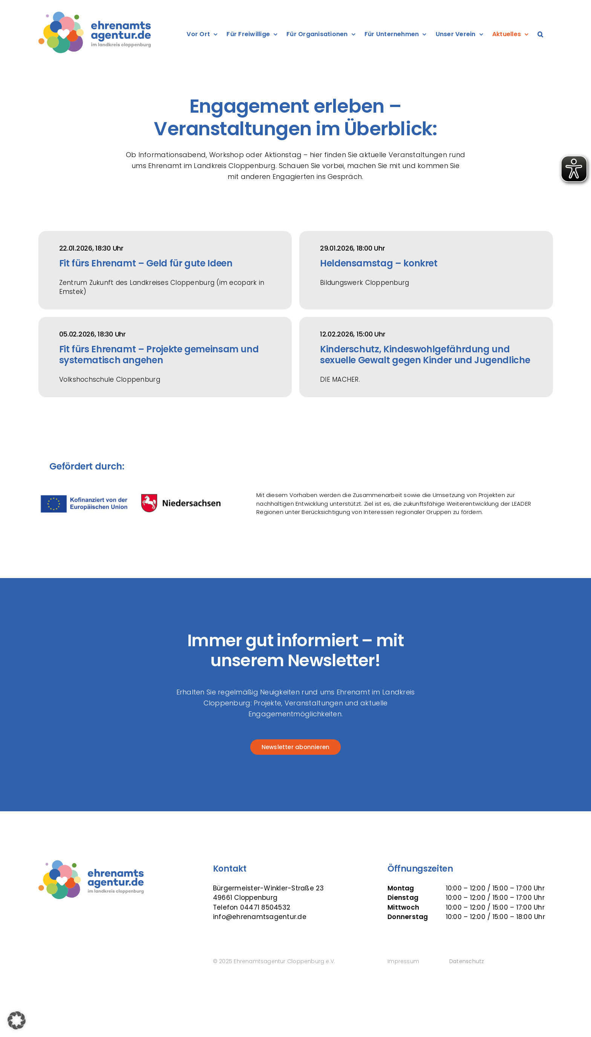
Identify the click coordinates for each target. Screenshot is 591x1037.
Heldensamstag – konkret (379, 263)
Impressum (403, 961)
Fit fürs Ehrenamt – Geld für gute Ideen (146, 263)
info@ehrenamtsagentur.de (259, 916)
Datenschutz (466, 961)
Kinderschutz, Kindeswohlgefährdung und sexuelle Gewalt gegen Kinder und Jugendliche (425, 354)
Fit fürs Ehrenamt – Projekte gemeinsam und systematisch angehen (159, 354)
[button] (540, 34)
